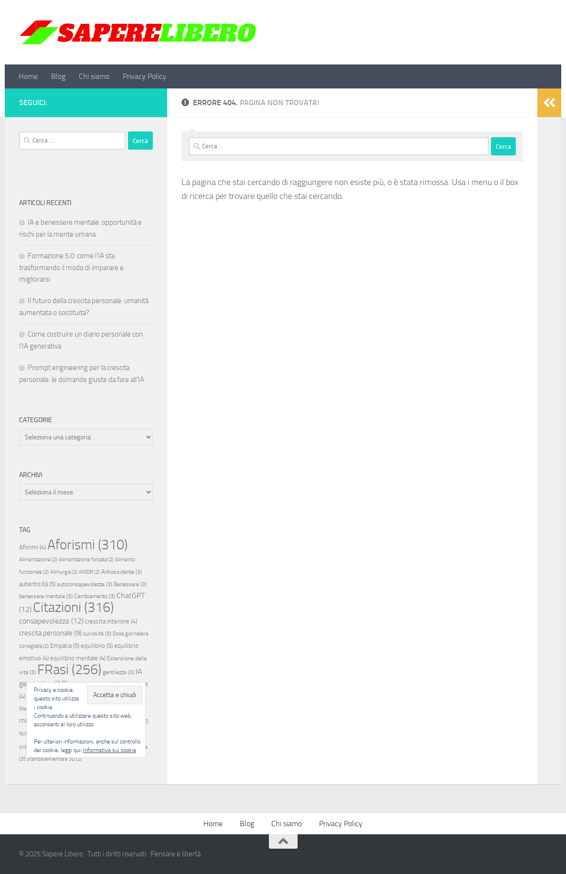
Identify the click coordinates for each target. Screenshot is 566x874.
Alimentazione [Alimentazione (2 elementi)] (38, 560)
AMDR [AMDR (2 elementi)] (89, 572)
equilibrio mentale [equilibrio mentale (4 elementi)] (78, 658)
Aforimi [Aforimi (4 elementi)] (32, 547)
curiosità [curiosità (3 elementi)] (97, 633)
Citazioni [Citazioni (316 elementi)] (73, 607)
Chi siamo (94, 76)
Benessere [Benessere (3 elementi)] (130, 584)
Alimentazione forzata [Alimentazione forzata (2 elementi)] (86, 560)
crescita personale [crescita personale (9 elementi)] (50, 633)
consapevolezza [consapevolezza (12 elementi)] (51, 620)
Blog (58, 76)
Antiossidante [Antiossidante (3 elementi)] (121, 571)
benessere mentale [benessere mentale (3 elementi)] (46, 596)
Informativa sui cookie (109, 750)
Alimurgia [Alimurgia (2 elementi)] (63, 572)
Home (28, 76)
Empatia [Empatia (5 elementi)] (64, 645)
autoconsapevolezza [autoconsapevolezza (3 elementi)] (84, 584)
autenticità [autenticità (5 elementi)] (37, 584)
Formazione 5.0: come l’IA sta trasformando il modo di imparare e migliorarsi (71, 267)
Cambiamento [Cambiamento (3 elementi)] (94, 596)
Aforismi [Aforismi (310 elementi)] (87, 544)
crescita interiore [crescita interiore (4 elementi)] (111, 621)
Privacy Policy (144, 76)
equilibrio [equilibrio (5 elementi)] (97, 645)
